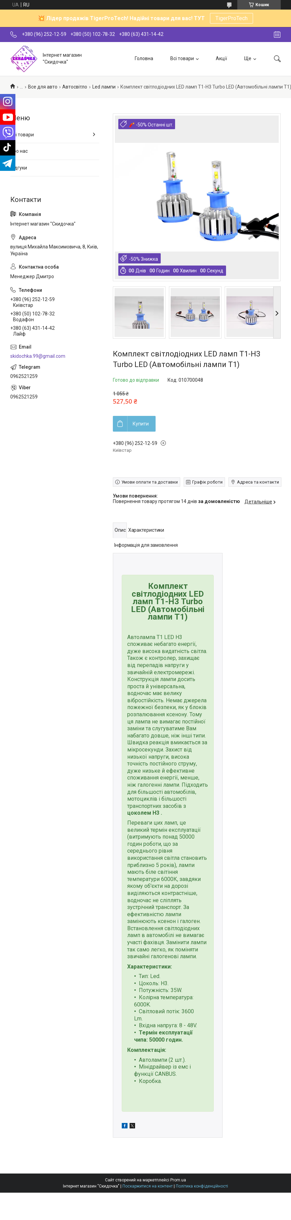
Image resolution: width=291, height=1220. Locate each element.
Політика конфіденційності (202, 1186)
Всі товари (182, 58)
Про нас (19, 151)
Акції (221, 58)
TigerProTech (231, 18)
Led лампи (104, 87)
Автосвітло (74, 87)
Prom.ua (178, 1180)
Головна (144, 58)
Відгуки (18, 168)
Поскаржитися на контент (147, 1186)
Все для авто (42, 87)
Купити (141, 423)
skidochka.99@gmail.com (37, 356)
